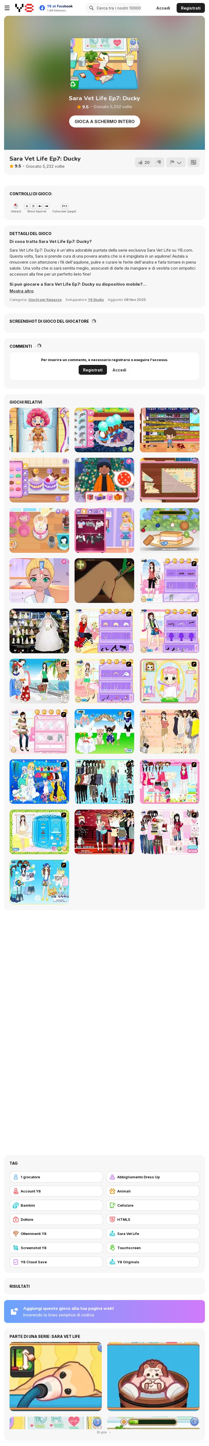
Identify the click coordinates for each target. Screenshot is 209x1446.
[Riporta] (176, 162)
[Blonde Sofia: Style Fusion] (104, 530)
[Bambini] (56, 1205)
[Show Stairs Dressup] (104, 832)
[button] (22, 291)
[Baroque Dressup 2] (104, 781)
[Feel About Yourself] (169, 580)
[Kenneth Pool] (39, 631)
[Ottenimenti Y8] (56, 1233)
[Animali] (152, 1191)
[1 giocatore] (56, 1177)
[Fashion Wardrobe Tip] (169, 832)
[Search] (91, 8)
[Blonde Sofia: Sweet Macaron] (39, 480)
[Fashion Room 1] (169, 631)
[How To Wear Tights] (104, 681)
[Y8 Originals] (152, 1261)
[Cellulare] (152, 1205)
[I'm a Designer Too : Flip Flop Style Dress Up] (39, 882)
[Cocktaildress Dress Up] (169, 731)
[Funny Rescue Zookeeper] (39, 430)
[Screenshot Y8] (56, 1247)
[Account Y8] (56, 1191)
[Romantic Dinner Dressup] (39, 832)
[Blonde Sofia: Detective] (169, 480)
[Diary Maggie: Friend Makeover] (39, 580)
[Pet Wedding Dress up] (104, 731)
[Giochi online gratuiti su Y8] (24, 8)
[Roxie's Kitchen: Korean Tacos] (39, 530)
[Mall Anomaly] (169, 430)
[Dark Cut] (104, 580)
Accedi (163, 8)
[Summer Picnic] (39, 681)
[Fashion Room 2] (104, 631)
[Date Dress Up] (39, 731)
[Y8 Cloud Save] (56, 1261)
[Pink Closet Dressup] (169, 781)
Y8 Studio (96, 299)
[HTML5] (152, 1219)
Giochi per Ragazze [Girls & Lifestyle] (45, 299)
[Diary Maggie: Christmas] (104, 480)
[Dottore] (56, 1219)
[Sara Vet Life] (152, 1233)
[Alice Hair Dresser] (169, 681)
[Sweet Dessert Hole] (169, 530)
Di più (104, 1432)
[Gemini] (39, 781)
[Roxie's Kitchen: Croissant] (104, 430)
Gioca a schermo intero (105, 121)
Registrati (191, 8)
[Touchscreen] (152, 1247)
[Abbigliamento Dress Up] (152, 1177)
